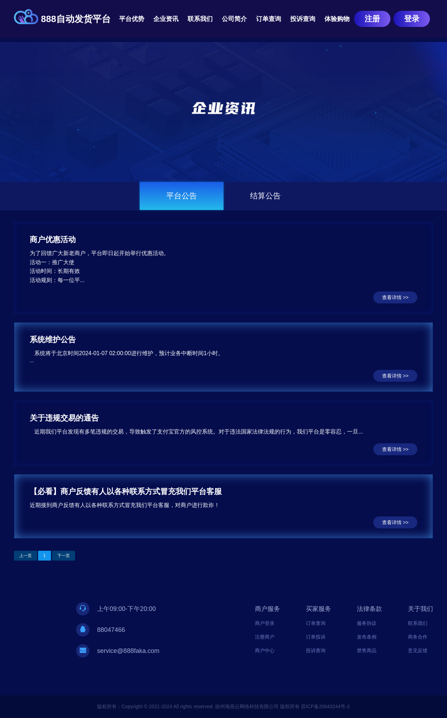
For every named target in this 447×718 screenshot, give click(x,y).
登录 (411, 18)
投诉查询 (302, 18)
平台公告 (181, 195)
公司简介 (234, 18)
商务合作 (417, 637)
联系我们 (200, 18)
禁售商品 (366, 650)
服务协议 (366, 623)
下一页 (63, 555)
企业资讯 (165, 18)
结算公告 (265, 195)
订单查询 (268, 18)
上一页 (25, 555)
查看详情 (392, 297)
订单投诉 (315, 637)
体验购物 (337, 18)
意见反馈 (417, 650)
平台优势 (131, 18)
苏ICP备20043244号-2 (325, 706)
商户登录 (264, 623)
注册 (372, 18)
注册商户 (264, 637)
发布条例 (366, 637)
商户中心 (264, 650)
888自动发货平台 (75, 19)
